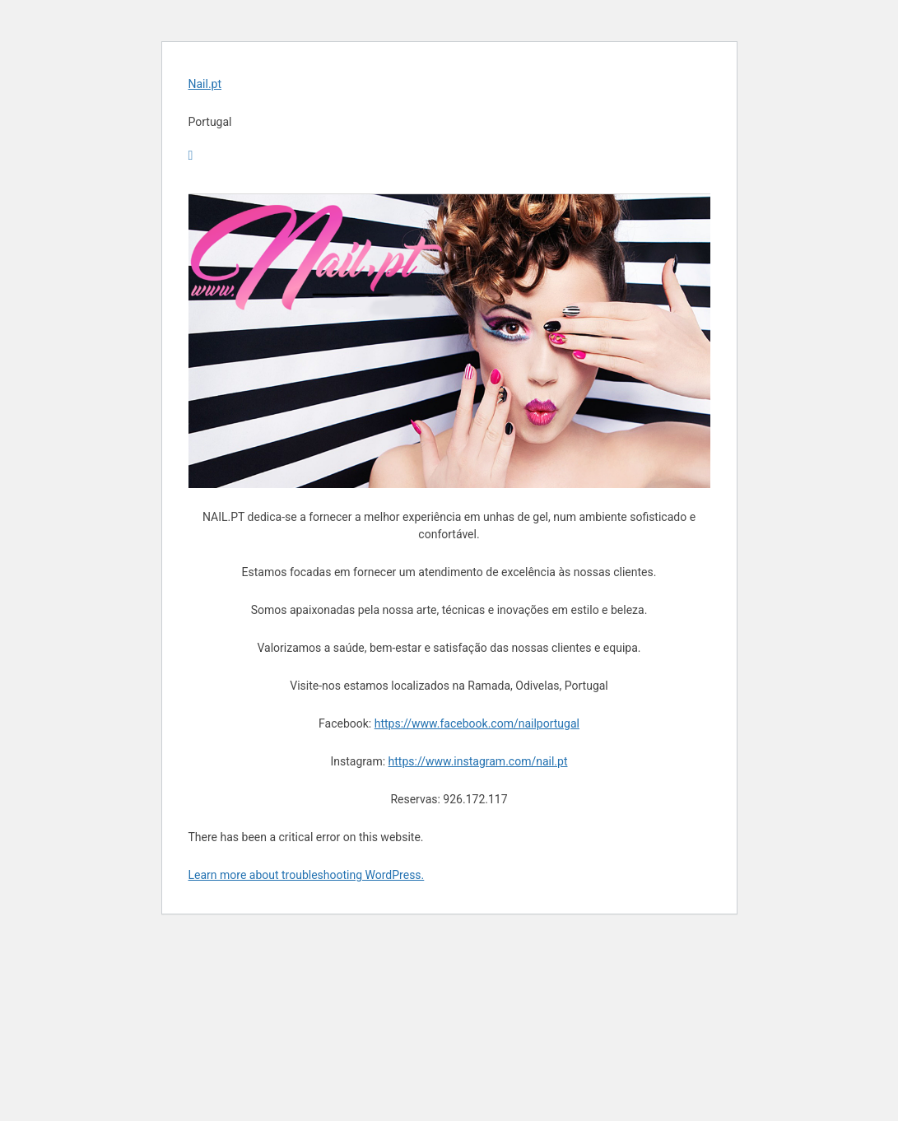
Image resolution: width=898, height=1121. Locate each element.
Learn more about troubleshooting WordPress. (306, 874)
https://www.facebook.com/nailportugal (477, 723)
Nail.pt (205, 84)
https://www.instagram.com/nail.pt (478, 761)
